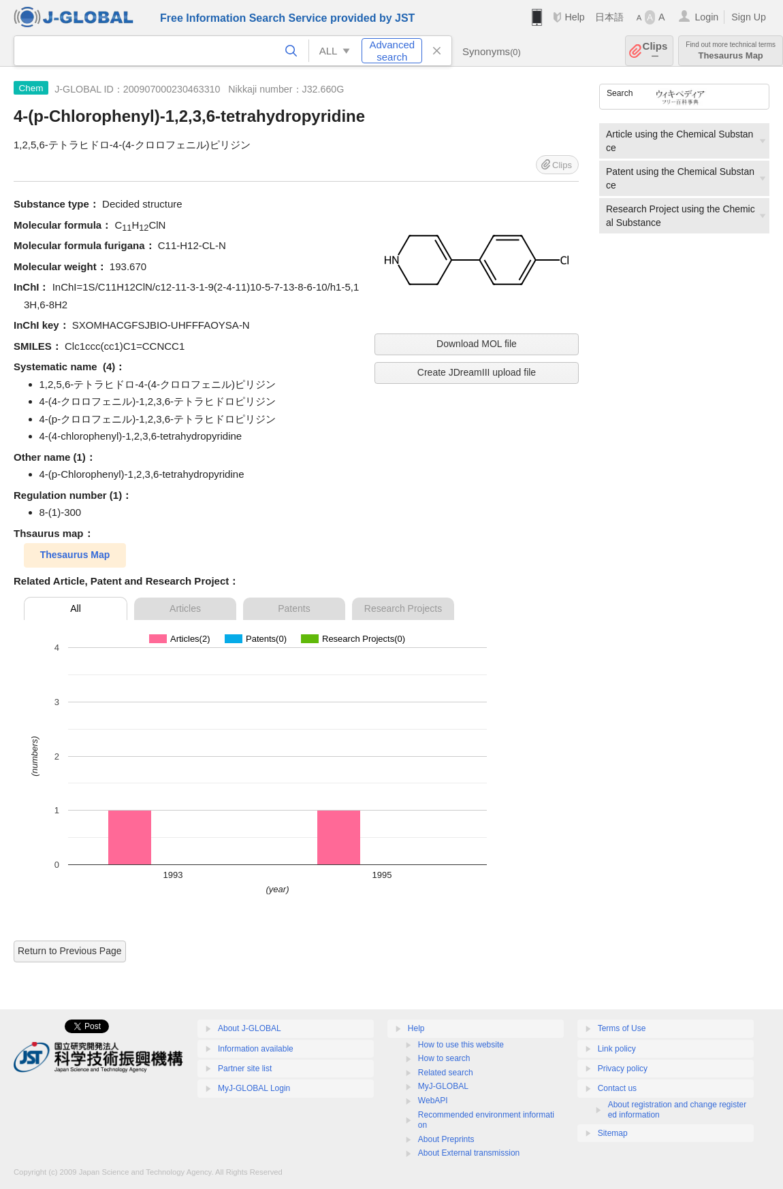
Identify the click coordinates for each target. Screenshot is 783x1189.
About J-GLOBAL (249, 1028)
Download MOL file (476, 343)
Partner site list (245, 1068)
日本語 (609, 17)
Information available (255, 1049)
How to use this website (461, 1044)
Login (706, 17)
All (75, 608)
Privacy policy (623, 1068)
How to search (444, 1058)
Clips (655, 50)
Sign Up (748, 17)
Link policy (617, 1049)
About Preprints (446, 1139)
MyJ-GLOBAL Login (254, 1088)
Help (574, 17)
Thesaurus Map (731, 51)
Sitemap (613, 1133)
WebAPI (433, 1100)
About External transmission (469, 1153)
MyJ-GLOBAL (443, 1086)
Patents (294, 608)
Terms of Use (622, 1028)
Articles (185, 608)
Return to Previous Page (70, 950)
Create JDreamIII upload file (476, 372)
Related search (445, 1072)
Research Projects (403, 608)
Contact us (617, 1088)
